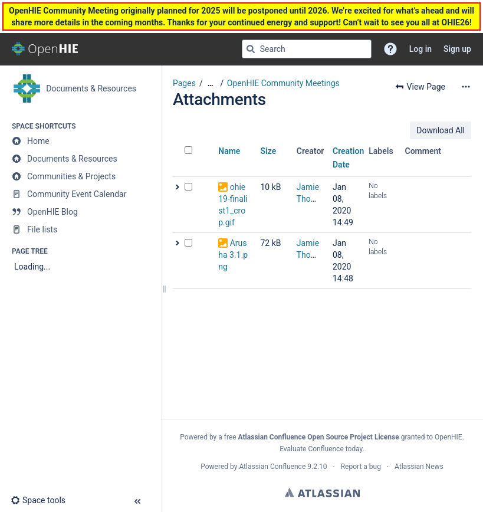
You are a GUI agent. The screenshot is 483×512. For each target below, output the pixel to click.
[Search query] (307, 49)
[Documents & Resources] (80, 159)
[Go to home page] (45, 49)
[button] (390, 49)
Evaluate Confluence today (321, 449)
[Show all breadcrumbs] (210, 83)
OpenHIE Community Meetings (283, 83)
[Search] (250, 49)
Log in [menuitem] (420, 49)
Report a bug (361, 466)
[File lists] (80, 229)
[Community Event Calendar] (80, 194)
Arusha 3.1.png (233, 254)
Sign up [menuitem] (457, 49)
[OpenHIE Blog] (80, 212)
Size (269, 151)
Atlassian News (419, 466)
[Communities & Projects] (80, 176)
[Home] (80, 141)
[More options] (466, 87)
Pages (184, 83)
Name (229, 151)
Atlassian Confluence (272, 466)
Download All (440, 130)
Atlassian (322, 492)
